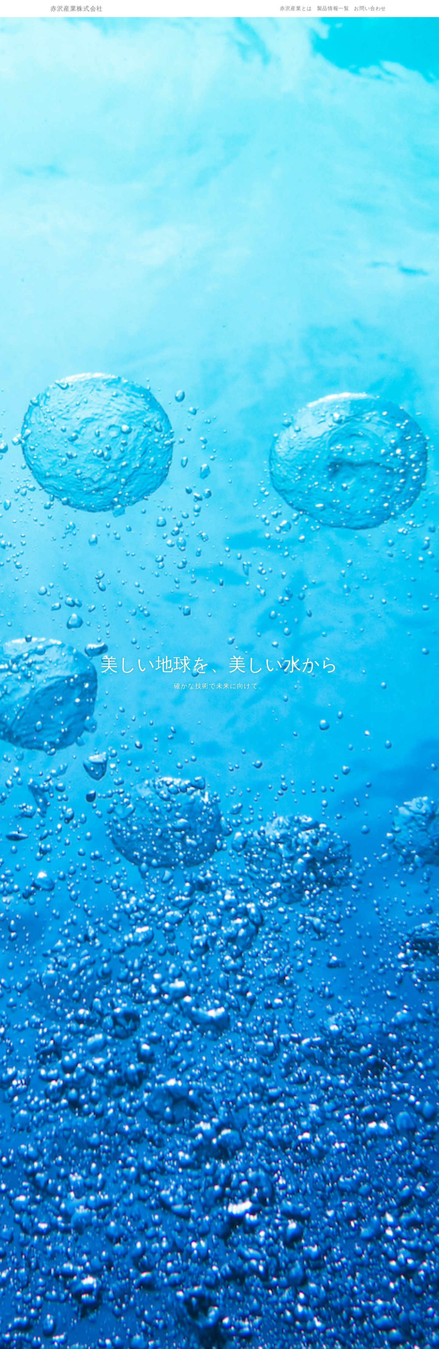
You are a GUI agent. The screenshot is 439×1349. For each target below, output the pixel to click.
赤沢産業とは (296, 8)
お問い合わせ (370, 8)
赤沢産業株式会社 (76, 8)
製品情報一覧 (333, 8)
